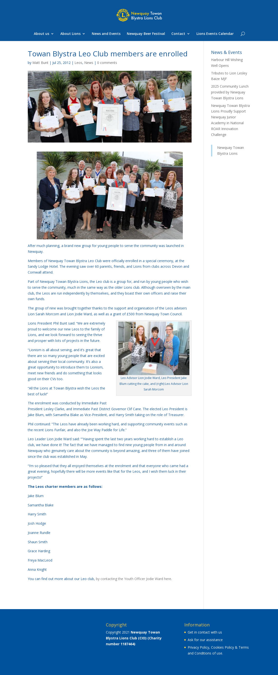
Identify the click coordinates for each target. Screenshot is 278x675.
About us (41, 34)
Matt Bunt (40, 62)
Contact (178, 34)
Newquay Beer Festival (146, 34)
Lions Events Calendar (215, 34)
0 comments (107, 62)
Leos (78, 62)
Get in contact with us (205, 632)
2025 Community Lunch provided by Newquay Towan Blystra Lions (230, 92)
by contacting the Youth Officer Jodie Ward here (133, 578)
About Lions (70, 34)
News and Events (106, 34)
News (88, 62)
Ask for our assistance (205, 639)
